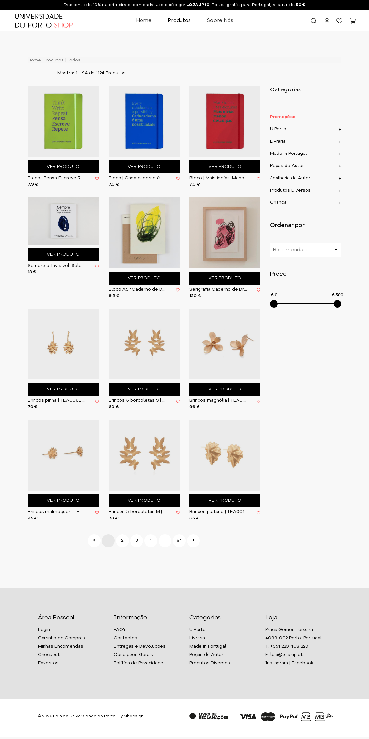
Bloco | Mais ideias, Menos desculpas (218, 178)
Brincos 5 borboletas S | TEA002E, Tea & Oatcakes (137, 400)
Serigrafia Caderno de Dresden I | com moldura (218, 289)
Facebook (303, 663)
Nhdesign (134, 716)
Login (44, 629)
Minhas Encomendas (60, 646)
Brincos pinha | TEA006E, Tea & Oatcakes (56, 400)
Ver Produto (63, 166)
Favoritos (48, 663)
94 (179, 540)
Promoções (282, 117)
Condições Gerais (133, 654)
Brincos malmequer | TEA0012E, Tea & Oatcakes (56, 512)
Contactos (125, 638)
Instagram (276, 663)
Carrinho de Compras (61, 638)
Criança (278, 202)
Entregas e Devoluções (140, 646)
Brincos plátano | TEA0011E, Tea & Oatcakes (218, 512)
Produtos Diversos (290, 190)
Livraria (278, 141)
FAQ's (120, 629)
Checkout (49, 654)
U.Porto (278, 129)
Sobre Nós (220, 20)
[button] (353, 22)
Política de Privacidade (138, 663)
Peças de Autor (287, 166)
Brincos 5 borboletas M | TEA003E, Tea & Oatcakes (137, 512)
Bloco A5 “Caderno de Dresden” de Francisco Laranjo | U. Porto (137, 289)
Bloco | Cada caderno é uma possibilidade (137, 178)
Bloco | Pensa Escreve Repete (56, 178)
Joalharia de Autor (290, 178)
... (165, 540)
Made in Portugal (288, 153)
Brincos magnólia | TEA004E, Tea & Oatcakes (218, 400)
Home (143, 20)
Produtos (179, 20)
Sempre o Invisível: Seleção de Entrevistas (56, 265)
